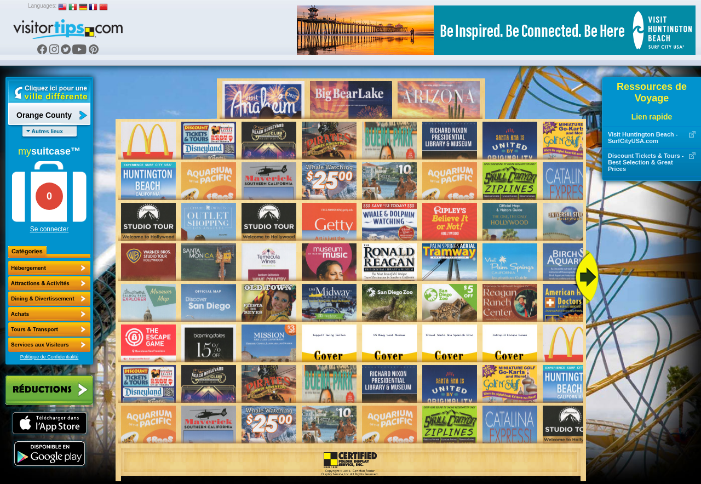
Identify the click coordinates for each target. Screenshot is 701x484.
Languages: (42, 6)
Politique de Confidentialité (49, 357)
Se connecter (49, 229)
